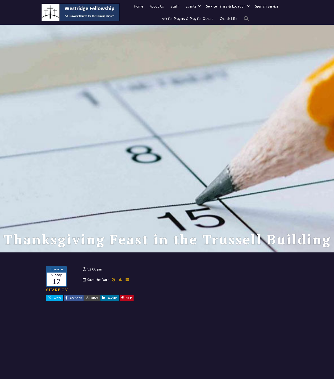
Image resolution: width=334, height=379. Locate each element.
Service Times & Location (225, 6)
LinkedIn (109, 298)
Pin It (126, 298)
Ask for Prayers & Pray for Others (187, 18)
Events (191, 6)
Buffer (92, 298)
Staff (175, 6)
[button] (199, 6)
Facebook (74, 298)
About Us (157, 6)
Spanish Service (266, 6)
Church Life (228, 18)
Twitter (54, 298)
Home (138, 6)
